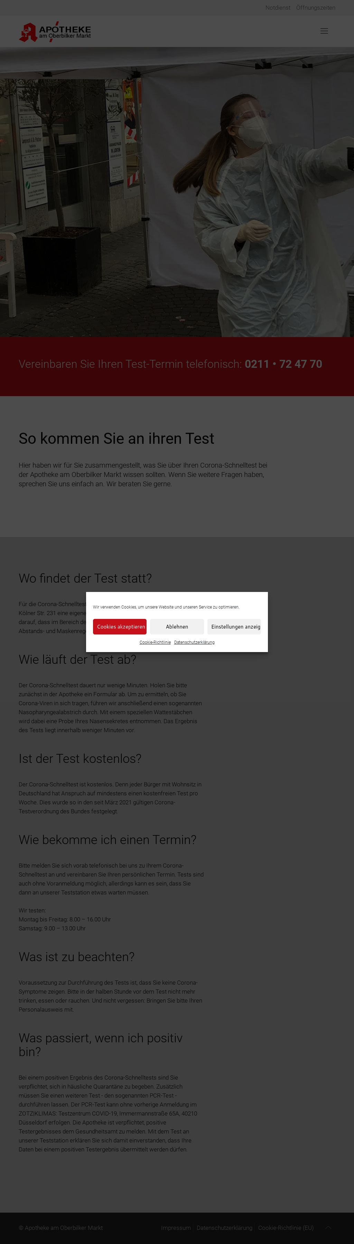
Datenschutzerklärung (194, 642)
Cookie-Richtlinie (155, 642)
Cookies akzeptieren (121, 626)
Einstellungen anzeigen (236, 626)
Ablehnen (177, 626)
